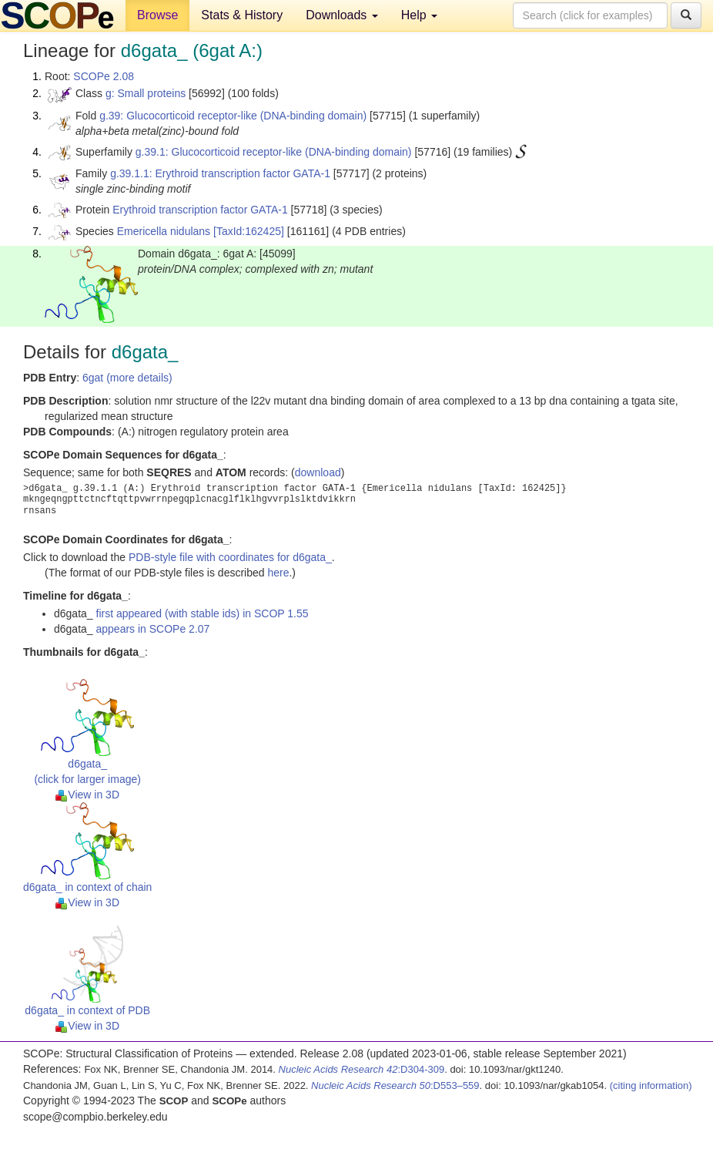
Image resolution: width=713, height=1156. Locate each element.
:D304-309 (362, 1069)
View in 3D (87, 794)
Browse (157, 15)
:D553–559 (395, 1085)
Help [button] (419, 15)
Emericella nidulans (163, 231)
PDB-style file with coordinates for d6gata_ (230, 557)
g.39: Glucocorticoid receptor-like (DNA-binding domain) (233, 115)
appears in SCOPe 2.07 (153, 629)
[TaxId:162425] (248, 231)
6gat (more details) (127, 377)
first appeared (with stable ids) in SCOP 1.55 (202, 613)
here (278, 572)
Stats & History (242, 15)
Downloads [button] (342, 15)
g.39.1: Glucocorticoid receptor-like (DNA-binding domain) (274, 152)
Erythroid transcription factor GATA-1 (199, 209)
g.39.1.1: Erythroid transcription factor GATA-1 (220, 173)
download (318, 472)
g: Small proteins (145, 93)
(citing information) (651, 1085)
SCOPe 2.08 (103, 76)
